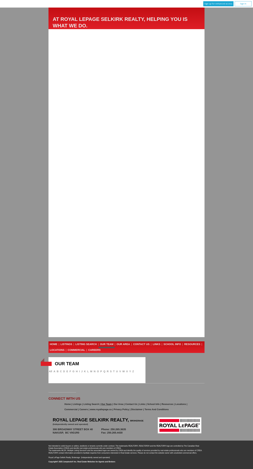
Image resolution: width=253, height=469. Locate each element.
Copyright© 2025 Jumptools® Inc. (62, 462)
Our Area (123, 344)
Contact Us (141, 344)
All (50, 371)
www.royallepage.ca (101, 409)
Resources (192, 344)
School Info (172, 344)
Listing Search (86, 344)
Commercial (76, 350)
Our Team (106, 344)
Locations (57, 350)
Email (137, 429)
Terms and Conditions (157, 409)
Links (156, 344)
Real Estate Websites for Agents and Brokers (96, 462)
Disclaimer (137, 409)
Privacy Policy (121, 409)
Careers (94, 350)
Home (53, 344)
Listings (66, 344)
